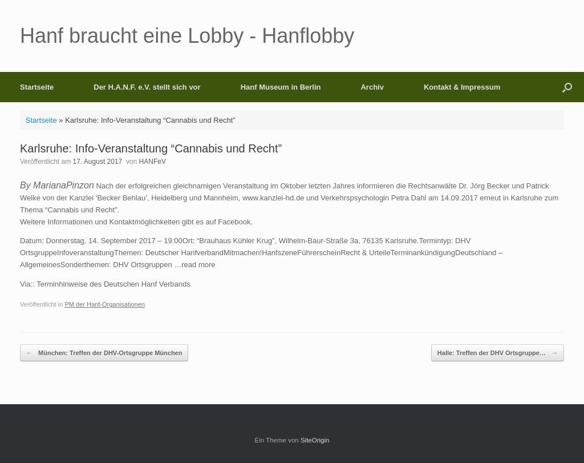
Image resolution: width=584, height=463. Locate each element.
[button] (567, 87)
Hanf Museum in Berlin (281, 87)
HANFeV (152, 162)
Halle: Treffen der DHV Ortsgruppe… (497, 353)
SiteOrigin (315, 440)
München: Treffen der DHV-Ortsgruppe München (104, 353)
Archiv (371, 87)
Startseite (37, 87)
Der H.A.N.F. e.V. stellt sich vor (147, 87)
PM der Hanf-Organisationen (104, 304)
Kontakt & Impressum (462, 87)
